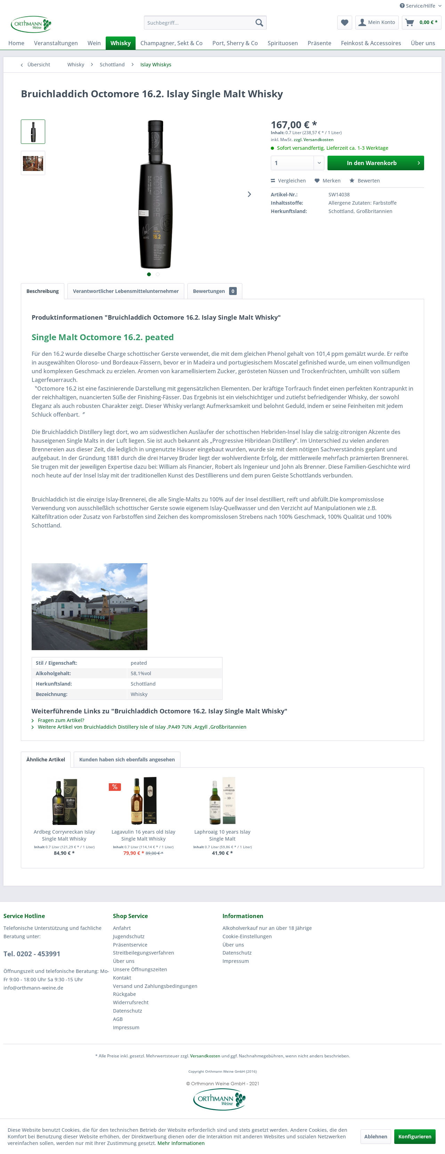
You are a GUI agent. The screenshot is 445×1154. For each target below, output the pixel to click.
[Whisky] (121, 43)
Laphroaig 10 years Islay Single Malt (222, 835)
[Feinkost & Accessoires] (371, 43)
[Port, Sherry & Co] (235, 43)
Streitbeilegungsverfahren (143, 952)
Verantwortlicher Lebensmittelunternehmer (126, 291)
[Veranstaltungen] (56, 43)
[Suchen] (259, 23)
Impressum (126, 1027)
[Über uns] (423, 43)
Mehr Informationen (181, 1143)
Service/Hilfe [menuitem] (418, 5)
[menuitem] (205, 23)
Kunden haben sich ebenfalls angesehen (127, 759)
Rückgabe (124, 994)
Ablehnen (375, 1136)
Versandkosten (205, 1056)
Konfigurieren (414, 1136)
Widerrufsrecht (130, 1002)
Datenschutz (127, 1010)
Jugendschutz (129, 936)
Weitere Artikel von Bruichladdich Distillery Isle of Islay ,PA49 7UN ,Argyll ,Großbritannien (139, 726)
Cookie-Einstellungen (247, 936)
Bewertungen (215, 291)
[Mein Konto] (377, 23)
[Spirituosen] (283, 43)
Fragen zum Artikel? (58, 720)
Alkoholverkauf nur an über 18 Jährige (267, 928)
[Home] (16, 43)
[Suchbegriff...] (205, 23)
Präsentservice (130, 944)
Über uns (124, 961)
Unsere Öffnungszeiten (140, 969)
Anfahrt (122, 928)
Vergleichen (288, 180)
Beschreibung (42, 291)
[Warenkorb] (422, 23)
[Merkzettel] (344, 23)
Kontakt (122, 977)
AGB (118, 1019)
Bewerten (364, 180)
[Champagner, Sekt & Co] (172, 43)
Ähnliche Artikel (45, 759)
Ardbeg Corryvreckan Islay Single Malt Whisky (64, 835)
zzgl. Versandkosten (314, 139)
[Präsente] (319, 43)
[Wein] (94, 43)
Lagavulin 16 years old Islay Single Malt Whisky (143, 835)
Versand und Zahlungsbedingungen (155, 986)
